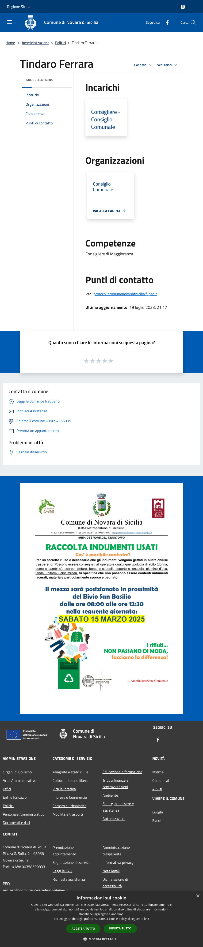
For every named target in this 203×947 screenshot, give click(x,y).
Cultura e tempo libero (70, 780)
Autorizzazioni (114, 818)
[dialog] (101, 919)
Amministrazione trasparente (116, 851)
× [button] (197, 896)
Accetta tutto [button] (83, 929)
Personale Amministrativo (23, 814)
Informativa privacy (118, 862)
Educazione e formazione (122, 772)
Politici (60, 42)
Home (10, 42)
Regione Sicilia (18, 6)
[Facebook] (165, 22)
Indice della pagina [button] (39, 80)
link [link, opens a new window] (146, 919)
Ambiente (110, 795)
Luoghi (157, 812)
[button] (101, 939)
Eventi (157, 820)
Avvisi (157, 789)
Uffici (7, 789)
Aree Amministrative (19, 780)
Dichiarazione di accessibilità (115, 882)
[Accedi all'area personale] (182, 6)
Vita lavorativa (64, 789)
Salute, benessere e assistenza (118, 807)
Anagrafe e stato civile (70, 772)
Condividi (143, 65)
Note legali (111, 871)
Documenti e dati (16, 822)
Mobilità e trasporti (68, 814)
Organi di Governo (17, 772)
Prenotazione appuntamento (64, 851)
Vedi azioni (167, 65)
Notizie (158, 772)
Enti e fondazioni (16, 797)
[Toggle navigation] (9, 22)
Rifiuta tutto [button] (120, 928)
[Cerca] (193, 22)
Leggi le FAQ (62, 871)
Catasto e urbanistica (69, 806)
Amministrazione (35, 42)
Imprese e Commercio (70, 797)
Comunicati (161, 780)
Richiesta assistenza (69, 879)
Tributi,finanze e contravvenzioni (115, 783)
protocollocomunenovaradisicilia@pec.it (125, 294)
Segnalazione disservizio (72, 862)
